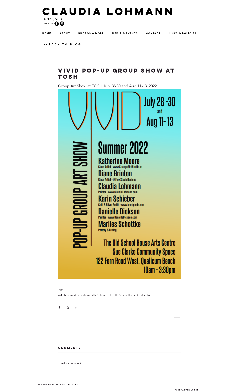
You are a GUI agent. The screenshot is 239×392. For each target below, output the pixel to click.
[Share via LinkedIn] (76, 307)
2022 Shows (99, 295)
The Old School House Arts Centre (129, 295)
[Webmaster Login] (186, 390)
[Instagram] (62, 23)
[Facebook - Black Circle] (56, 23)
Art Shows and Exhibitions (74, 295)
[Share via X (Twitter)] (67, 307)
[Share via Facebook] (59, 307)
